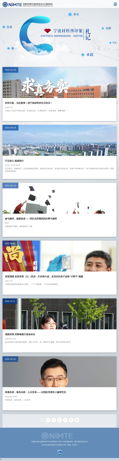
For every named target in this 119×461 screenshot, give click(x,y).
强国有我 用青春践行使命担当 (20, 334)
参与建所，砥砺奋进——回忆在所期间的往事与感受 (31, 218)
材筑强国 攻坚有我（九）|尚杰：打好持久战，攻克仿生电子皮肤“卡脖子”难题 (44, 276)
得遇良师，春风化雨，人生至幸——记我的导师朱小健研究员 (35, 392)
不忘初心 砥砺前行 (14, 161)
